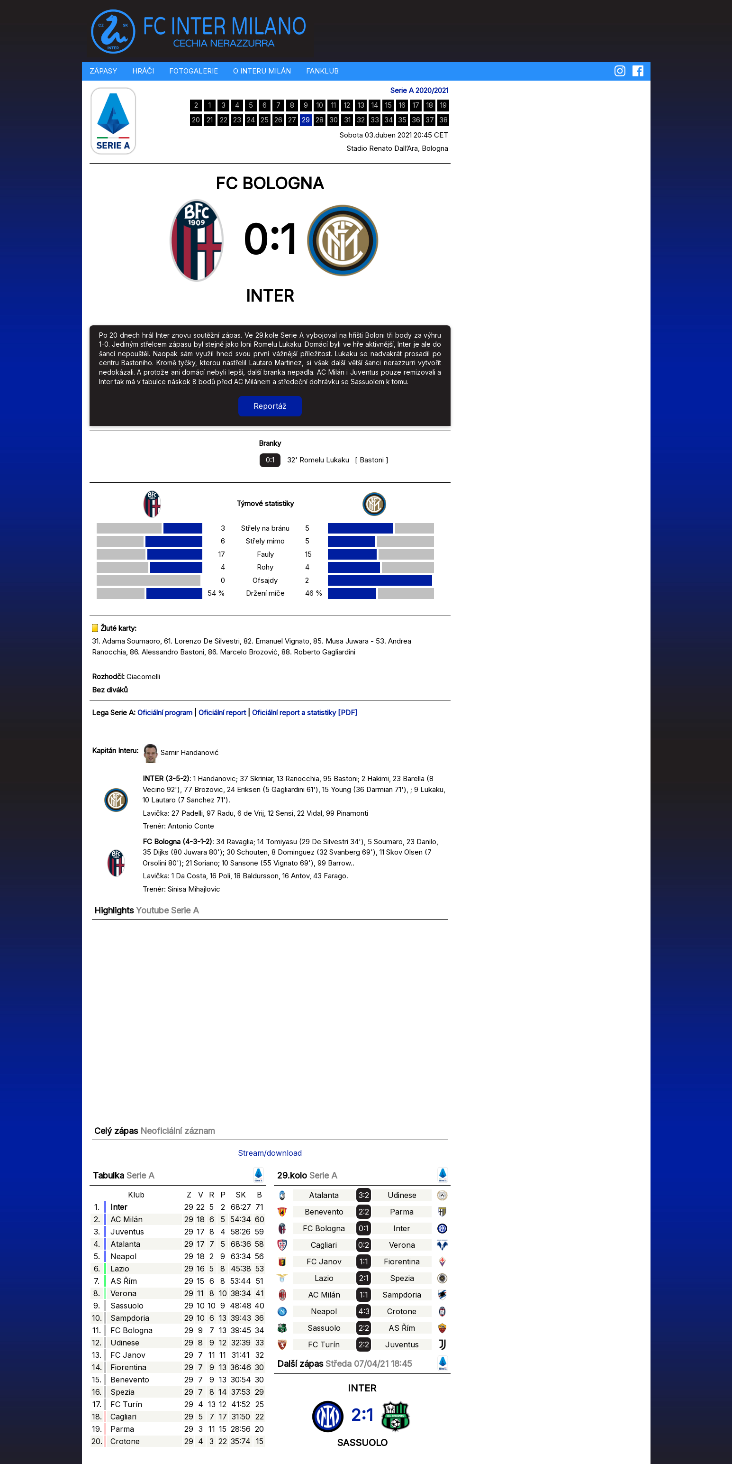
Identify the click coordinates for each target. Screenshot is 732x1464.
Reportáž (270, 406)
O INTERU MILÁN (262, 70)
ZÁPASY (103, 70)
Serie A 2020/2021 (419, 90)
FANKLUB (322, 70)
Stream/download (270, 1153)
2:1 (362, 1415)
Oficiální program (164, 712)
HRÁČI (143, 70)
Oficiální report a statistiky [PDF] (305, 712)
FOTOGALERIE (193, 70)
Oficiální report (222, 712)
